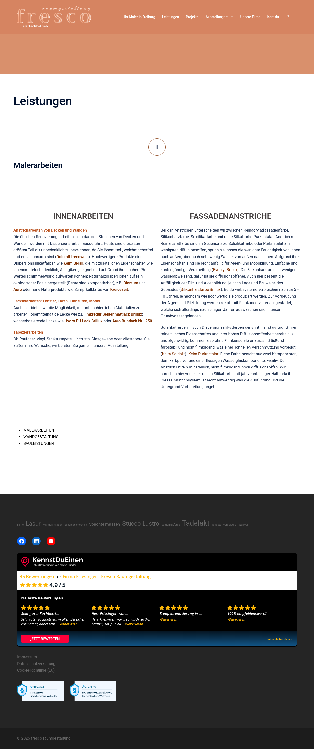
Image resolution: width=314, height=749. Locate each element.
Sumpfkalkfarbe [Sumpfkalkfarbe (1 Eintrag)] (170, 524)
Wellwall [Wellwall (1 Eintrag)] (243, 524)
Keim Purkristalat (203, 354)
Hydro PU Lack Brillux (84, 321)
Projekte (192, 17)
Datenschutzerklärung (36, 663)
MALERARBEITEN (38, 430)
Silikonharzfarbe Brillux (201, 289)
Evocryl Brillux (225, 269)
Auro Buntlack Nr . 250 (132, 321)
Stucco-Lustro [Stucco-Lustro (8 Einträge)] (140, 523)
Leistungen (170, 17)
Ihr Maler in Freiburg (139, 17)
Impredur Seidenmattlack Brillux (113, 314)
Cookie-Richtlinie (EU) (36, 670)
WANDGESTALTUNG (41, 437)
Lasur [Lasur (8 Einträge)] (33, 523)
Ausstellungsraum (220, 17)
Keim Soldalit (173, 354)
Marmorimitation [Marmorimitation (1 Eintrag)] (53, 524)
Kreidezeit (119, 289)
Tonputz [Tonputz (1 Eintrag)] (216, 524)
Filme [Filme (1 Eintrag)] (20, 524)
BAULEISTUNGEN (38, 443)
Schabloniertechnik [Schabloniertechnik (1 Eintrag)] (76, 524)
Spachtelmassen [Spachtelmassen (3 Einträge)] (104, 524)
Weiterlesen (68, 624)
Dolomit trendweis (72, 256)
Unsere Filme (250, 17)
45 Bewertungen (37, 576)
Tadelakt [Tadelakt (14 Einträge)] (195, 523)
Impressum (27, 657)
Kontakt (273, 17)
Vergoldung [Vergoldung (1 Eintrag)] (229, 524)
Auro (17, 289)
